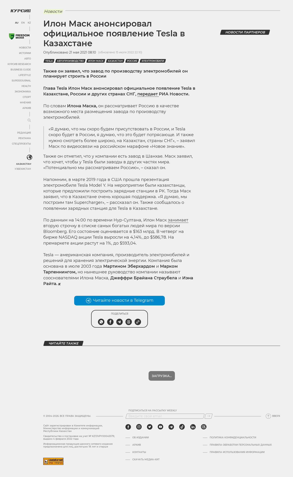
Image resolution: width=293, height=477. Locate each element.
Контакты (139, 452)
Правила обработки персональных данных (241, 445)
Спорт (27, 97)
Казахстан (23, 163)
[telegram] (171, 427)
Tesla (49, 60)
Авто (27, 58)
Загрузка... (162, 376)
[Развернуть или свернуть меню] (29, 120)
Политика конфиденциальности (233, 437)
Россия (132, 60)
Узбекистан (23, 168)
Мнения (25, 102)
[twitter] (149, 427)
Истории (25, 53)
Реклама (24, 138)
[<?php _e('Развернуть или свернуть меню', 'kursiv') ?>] (29, 157)
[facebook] (128, 427)
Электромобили (152, 60)
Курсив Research (19, 64)
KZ (29, 23)
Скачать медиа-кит (146, 459)
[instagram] (139, 427)
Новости (25, 47)
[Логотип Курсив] (20, 10)
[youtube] (160, 427)
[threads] (203, 427)
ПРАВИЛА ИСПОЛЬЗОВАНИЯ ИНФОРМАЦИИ (237, 452)
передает (148, 94)
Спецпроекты (21, 143)
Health (26, 86)
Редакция (24, 132)
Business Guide (21, 69)
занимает (178, 220)
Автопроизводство (70, 60)
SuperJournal (21, 80)
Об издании (140, 437)
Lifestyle (25, 75)
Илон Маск (95, 60)
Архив (26, 108)
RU (16, 23)
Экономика (23, 91)
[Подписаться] (208, 416)
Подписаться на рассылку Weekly (152, 410)
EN (23, 23)
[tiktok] (182, 427)
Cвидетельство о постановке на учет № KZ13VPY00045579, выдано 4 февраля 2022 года (79, 437)
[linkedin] (193, 427)
